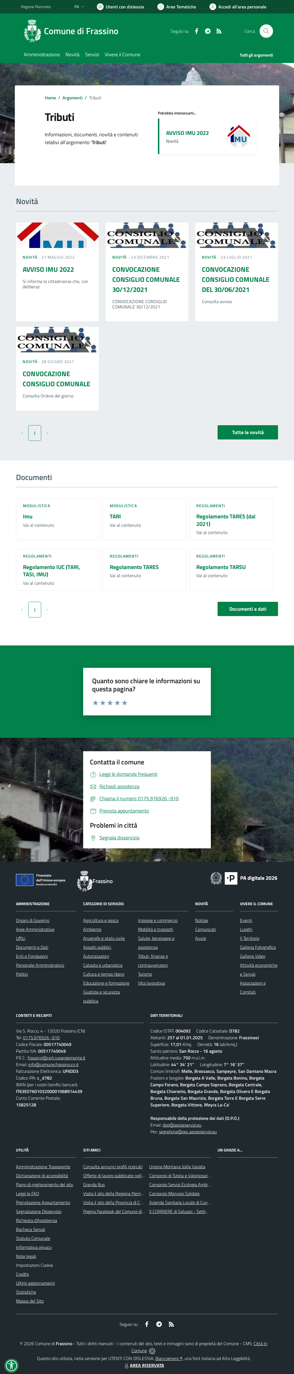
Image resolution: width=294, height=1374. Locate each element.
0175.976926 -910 (41, 1037)
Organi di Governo (32, 920)
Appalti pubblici (97, 947)
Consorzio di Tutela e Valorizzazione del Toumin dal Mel (199, 1175)
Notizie (201, 920)
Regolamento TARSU (221, 567)
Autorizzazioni (96, 956)
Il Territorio (249, 938)
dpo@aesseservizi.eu (182, 1125)
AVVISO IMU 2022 (187, 132)
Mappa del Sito (30, 1301)
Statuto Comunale (33, 1238)
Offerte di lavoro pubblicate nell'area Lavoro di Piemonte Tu (138, 1175)
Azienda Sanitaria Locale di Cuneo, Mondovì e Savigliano (201, 1202)
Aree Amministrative (35, 929)
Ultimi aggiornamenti (35, 1283)
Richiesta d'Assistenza (36, 1220)
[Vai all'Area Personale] (238, 6)
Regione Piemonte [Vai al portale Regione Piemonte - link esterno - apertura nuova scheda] (36, 7)
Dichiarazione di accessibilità (42, 1175)
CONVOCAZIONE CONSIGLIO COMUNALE (56, 379)
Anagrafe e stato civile (104, 938)
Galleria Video (252, 956)
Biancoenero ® (169, 1358)
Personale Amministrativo (40, 965)
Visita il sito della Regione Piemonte (116, 1193)
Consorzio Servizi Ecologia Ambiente (182, 1184)
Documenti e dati (248, 609)
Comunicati (205, 929)
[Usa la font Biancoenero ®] (120, 6)
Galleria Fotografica (258, 947)
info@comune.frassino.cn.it (53, 1064)
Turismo (145, 974)
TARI (115, 516)
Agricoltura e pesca (100, 920)
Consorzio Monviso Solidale (174, 1193)
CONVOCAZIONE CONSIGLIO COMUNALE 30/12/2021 (146, 279)
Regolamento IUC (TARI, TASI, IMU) (51, 571)
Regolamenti (210, 506)
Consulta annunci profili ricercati (113, 1166)
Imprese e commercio (158, 920)
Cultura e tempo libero (103, 974)
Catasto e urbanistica (102, 965)
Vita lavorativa (151, 983)
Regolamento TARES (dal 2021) (225, 520)
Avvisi (200, 938)
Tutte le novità (248, 432)
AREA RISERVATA (143, 1365)
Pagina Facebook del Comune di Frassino (120, 1211)
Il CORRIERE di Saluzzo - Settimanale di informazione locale (205, 1211)
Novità (30, 257)
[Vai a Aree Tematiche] (177, 6)
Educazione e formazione (106, 983)
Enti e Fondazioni (32, 956)
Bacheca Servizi (30, 1229)
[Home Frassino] (73, 31)
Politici (22, 974)
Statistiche (26, 1292)
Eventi (246, 920)
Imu (27, 516)
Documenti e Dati (32, 947)
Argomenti (72, 97)
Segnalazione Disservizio (38, 1211)
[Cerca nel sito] (266, 31)
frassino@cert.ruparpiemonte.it (56, 1057)
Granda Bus (94, 1184)
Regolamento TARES (134, 567)
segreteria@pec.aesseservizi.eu (188, 1131)
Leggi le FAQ (27, 1193)
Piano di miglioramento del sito (44, 1184)
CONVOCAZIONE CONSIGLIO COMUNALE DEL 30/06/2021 (235, 279)
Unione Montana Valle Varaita (177, 1166)
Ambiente (92, 929)
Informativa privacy (34, 1247)
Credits (22, 1274)
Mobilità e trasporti (155, 929)
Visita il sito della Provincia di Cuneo (116, 1202)
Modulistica (36, 506)
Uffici (20, 938)
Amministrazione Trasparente (43, 1166)
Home (50, 97)
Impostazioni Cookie (34, 1265)
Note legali (26, 1256)
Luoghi (246, 929)
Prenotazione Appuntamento (43, 1202)
